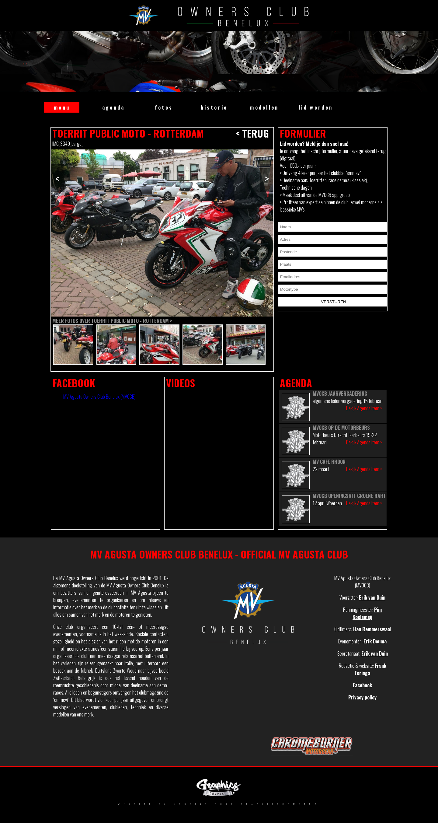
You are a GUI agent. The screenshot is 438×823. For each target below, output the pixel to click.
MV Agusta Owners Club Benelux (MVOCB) (99, 396)
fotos (164, 107)
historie (214, 107)
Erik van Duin (372, 597)
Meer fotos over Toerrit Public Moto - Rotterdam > (112, 320)
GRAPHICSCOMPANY (280, 804)
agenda (113, 107)
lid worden (316, 107)
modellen (264, 107)
